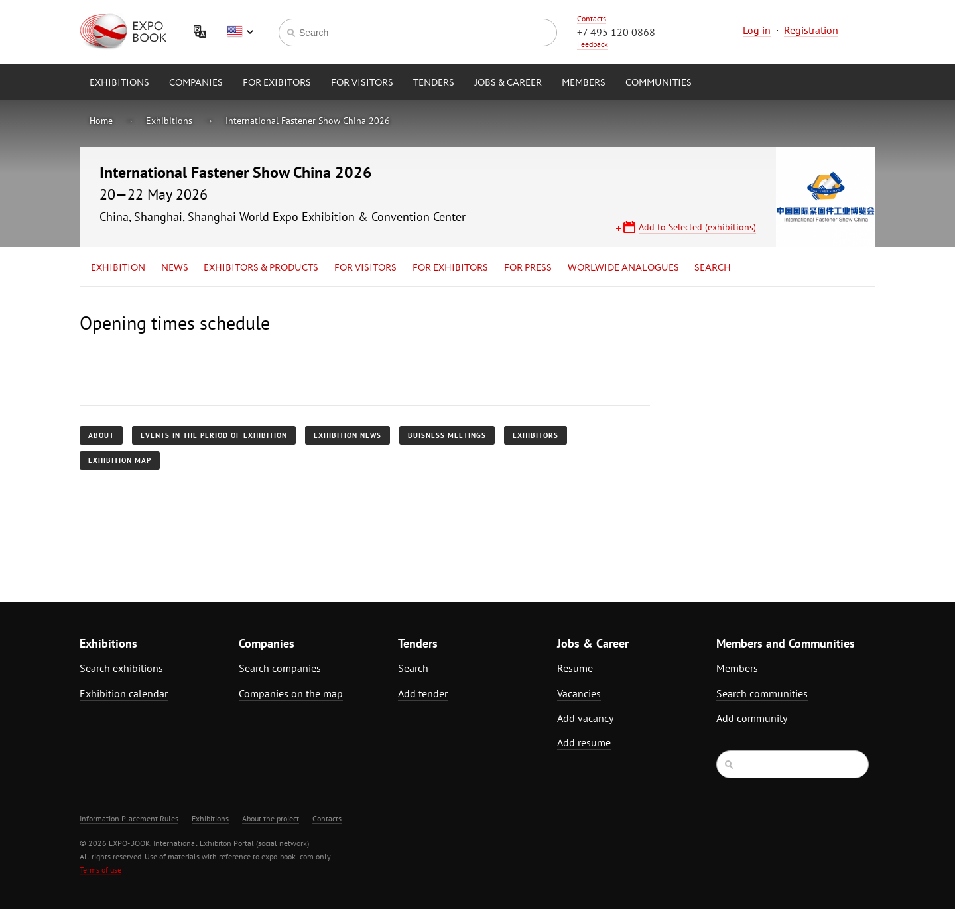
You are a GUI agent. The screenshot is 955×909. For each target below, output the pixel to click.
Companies (196, 83)
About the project (270, 818)
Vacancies (579, 693)
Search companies (280, 668)
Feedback (592, 44)
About (101, 435)
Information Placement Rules (129, 818)
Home (101, 121)
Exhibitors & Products (261, 268)
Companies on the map (291, 693)
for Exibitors (277, 83)
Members (583, 83)
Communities (658, 83)
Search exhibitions (121, 668)
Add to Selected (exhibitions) (697, 227)
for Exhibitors (450, 268)
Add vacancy (585, 718)
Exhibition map (119, 460)
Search (712, 268)
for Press (528, 268)
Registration (811, 29)
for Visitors (362, 83)
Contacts (591, 18)
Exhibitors (535, 435)
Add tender (423, 693)
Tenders (433, 83)
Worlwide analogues (623, 268)
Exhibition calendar (124, 693)
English (240, 32)
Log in (757, 29)
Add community (751, 718)
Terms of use (100, 869)
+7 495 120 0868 (616, 31)
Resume (575, 668)
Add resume (584, 742)
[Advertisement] (759, 429)
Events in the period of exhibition (214, 435)
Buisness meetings (447, 435)
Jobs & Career (508, 83)
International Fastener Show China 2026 (307, 121)
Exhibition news (347, 435)
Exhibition (118, 268)
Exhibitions (119, 83)
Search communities (762, 693)
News (174, 268)
